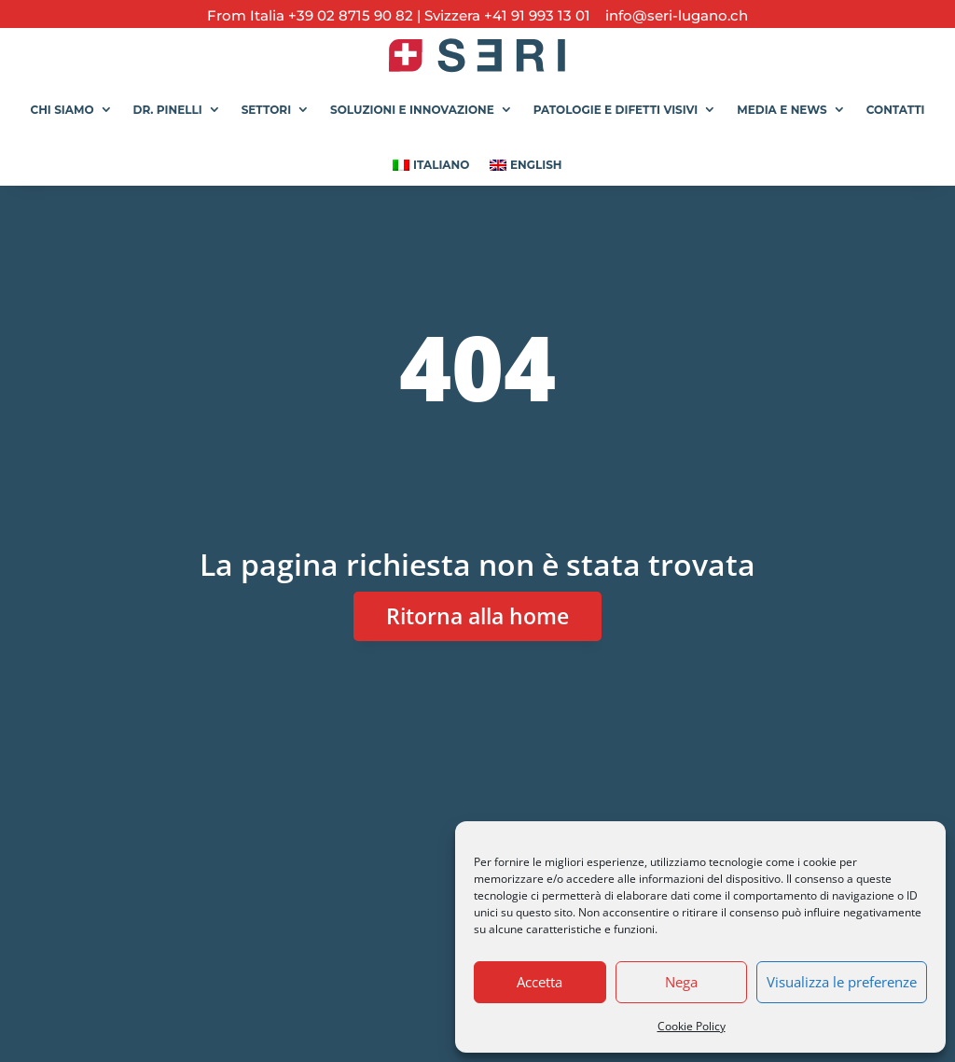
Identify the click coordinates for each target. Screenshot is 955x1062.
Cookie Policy (691, 1026)
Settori (266, 110)
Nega (681, 981)
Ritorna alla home (477, 616)
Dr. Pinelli (167, 110)
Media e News (781, 110)
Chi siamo (61, 110)
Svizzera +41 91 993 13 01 (507, 15)
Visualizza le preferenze (842, 981)
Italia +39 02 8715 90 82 (333, 15)
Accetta (539, 981)
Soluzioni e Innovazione (412, 110)
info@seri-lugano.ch (671, 15)
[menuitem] (431, 158)
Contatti (895, 110)
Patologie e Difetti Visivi (615, 110)
